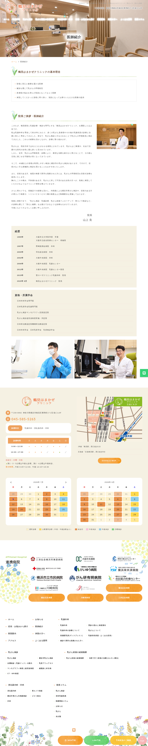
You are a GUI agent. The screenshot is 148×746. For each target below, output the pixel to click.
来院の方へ (112, 19)
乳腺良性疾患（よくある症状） (100, 635)
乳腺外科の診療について (70, 630)
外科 (9, 701)
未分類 (58, 716)
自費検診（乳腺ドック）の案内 (19, 663)
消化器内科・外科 (64, 19)
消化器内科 (11, 691)
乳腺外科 (16, 19)
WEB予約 (70, 740)
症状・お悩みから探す (85, 19)
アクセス (12, 641)
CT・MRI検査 (13, 673)
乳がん (58, 711)
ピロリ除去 (36, 696)
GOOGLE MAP (109, 461)
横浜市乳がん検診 (46, 658)
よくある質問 (126, 19)
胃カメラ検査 (37, 691)
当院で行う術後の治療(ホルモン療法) (104, 658)
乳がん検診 (27, 19)
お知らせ (39, 619)
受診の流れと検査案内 (97, 625)
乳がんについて (94, 630)
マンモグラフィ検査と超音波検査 (20, 668)
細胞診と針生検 (45, 668)
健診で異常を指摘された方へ (71, 641)
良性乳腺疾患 (61, 696)
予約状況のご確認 (123, 740)
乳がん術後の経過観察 (45, 19)
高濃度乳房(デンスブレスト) (71, 635)
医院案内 (101, 19)
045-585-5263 (23, 419)
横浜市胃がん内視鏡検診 (17, 696)
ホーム (6, 19)
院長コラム (139, 19)
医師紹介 (39, 626)
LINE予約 (96, 740)
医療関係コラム (62, 701)
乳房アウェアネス (46, 663)
